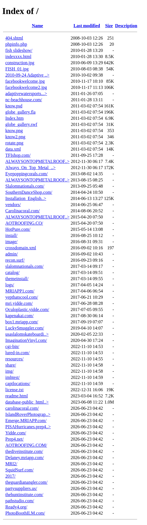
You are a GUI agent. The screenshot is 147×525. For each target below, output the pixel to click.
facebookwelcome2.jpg (26, 87)
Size (109, 25)
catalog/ (12, 272)
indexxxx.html (18, 56)
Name (37, 25)
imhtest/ (12, 377)
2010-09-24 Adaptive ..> (27, 75)
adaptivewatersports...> (26, 93)
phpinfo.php (16, 44)
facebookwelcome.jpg (25, 81)
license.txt (14, 389)
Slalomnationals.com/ (24, 186)
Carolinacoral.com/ (22, 210)
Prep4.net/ (14, 439)
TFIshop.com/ (18, 155)
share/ (10, 365)
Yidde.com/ (15, 432)
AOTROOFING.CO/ (24, 223)
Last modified (87, 25)
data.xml (13, 149)
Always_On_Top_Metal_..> (30, 167)
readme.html (16, 395)
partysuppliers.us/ (21, 488)
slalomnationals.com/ (24, 266)
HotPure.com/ (17, 229)
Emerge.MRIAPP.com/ (25, 420)
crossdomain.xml (20, 247)
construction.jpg (19, 62)
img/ (9, 371)
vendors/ (13, 204)
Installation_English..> (25, 198)
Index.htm (14, 118)
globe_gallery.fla (20, 112)
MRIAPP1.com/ (19, 291)
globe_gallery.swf (21, 124)
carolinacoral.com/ (22, 408)
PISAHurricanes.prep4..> (28, 426)
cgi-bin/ (12, 346)
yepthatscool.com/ (21, 297)
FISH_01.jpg (17, 68)
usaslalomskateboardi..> (27, 334)
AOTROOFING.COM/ (26, 445)
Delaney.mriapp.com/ (24, 457)
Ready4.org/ (16, 507)
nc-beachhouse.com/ (23, 99)
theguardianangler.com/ (26, 482)
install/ (11, 235)
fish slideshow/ (18, 50)
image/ (11, 241)
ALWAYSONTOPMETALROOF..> (37, 161)
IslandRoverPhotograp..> (27, 414)
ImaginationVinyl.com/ (26, 340)
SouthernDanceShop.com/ (28, 192)
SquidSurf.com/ (19, 470)
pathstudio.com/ (19, 500)
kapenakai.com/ (19, 315)
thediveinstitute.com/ (24, 451)
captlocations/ (17, 383)
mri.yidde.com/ (19, 303)
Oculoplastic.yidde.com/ (27, 309)
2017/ (10, 476)
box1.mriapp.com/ (21, 321)
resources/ (14, 358)
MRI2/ (11, 463)
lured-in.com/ (17, 352)
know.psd (13, 105)
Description (126, 25)
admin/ (11, 254)
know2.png (15, 136)
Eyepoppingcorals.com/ (26, 173)
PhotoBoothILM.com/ (25, 513)
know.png (14, 130)
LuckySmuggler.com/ (24, 328)
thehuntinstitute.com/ (24, 494)
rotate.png (14, 143)
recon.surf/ (15, 260)
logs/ (9, 284)
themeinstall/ (17, 278)
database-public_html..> (27, 402)
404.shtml (14, 38)
